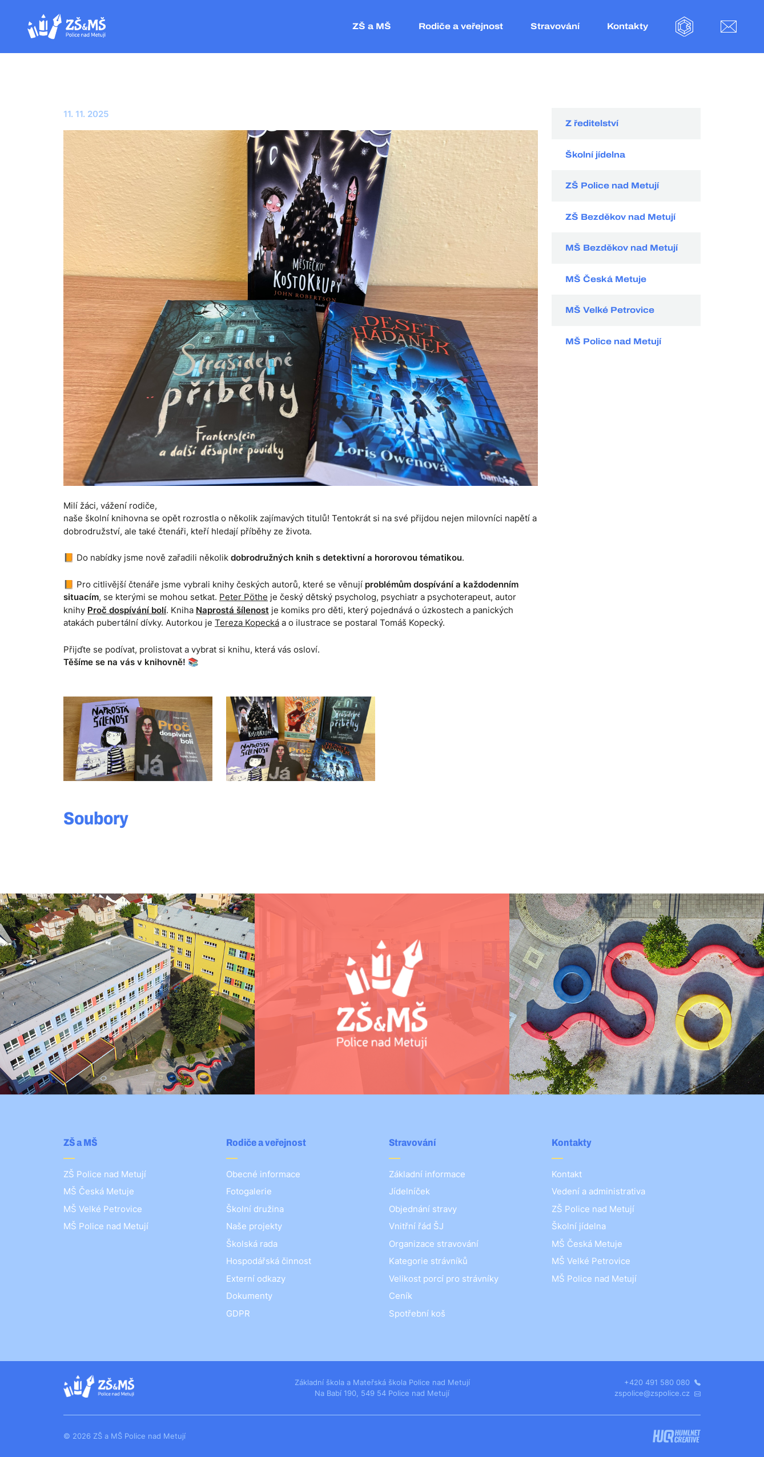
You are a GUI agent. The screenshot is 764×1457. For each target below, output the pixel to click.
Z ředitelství (591, 123)
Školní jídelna (595, 154)
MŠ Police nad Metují (613, 341)
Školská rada (252, 1243)
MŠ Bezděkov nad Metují (621, 247)
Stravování (555, 26)
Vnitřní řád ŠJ (416, 1226)
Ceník (400, 1295)
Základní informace (427, 1174)
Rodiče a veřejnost (461, 26)
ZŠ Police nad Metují (612, 185)
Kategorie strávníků (428, 1260)
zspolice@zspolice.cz (657, 1393)
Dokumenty (249, 1295)
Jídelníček (409, 1191)
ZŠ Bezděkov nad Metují (620, 217)
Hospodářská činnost (268, 1260)
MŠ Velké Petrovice (609, 310)
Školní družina (255, 1209)
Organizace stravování (433, 1243)
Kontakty (627, 26)
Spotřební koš (417, 1313)
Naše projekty (254, 1226)
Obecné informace (263, 1174)
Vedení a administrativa (598, 1191)
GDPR (238, 1313)
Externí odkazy (256, 1278)
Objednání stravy (423, 1209)
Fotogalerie (249, 1191)
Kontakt (567, 1174)
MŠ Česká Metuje (605, 279)
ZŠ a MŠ (371, 26)
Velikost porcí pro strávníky (443, 1278)
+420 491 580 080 (662, 1382)
